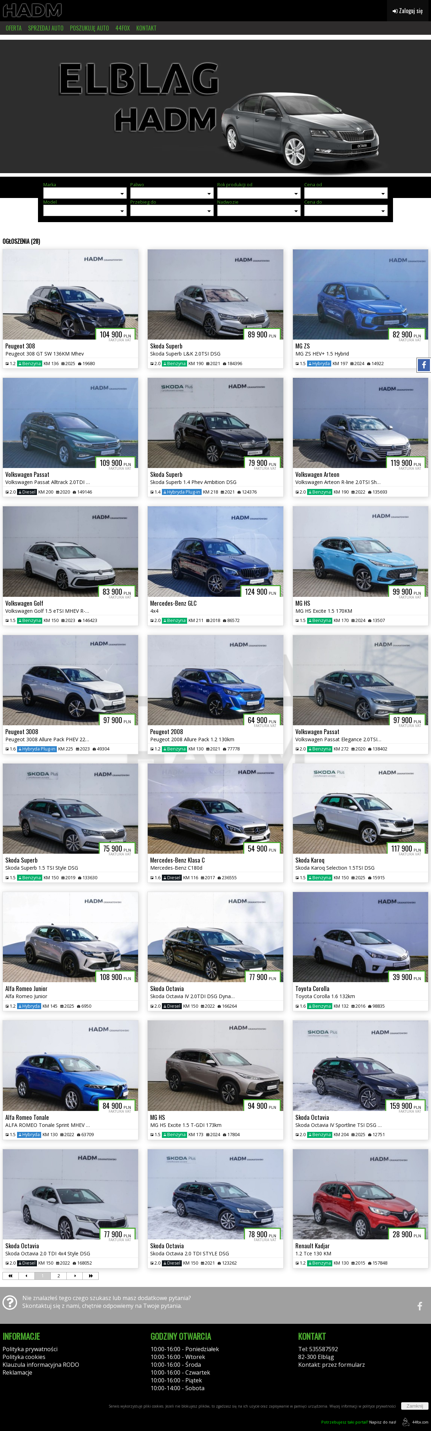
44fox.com (414, 1422)
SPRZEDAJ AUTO (46, 28)
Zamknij (415, 1406)
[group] (215, 106)
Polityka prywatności (30, 1349)
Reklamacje (17, 1372)
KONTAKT (146, 28)
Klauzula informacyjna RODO (40, 1365)
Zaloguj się (408, 10)
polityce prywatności (379, 1406)
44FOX (122, 28)
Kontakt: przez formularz (331, 1365)
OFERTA (14, 28)
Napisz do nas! (358, 1422)
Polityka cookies (23, 1357)
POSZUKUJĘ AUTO (89, 28)
